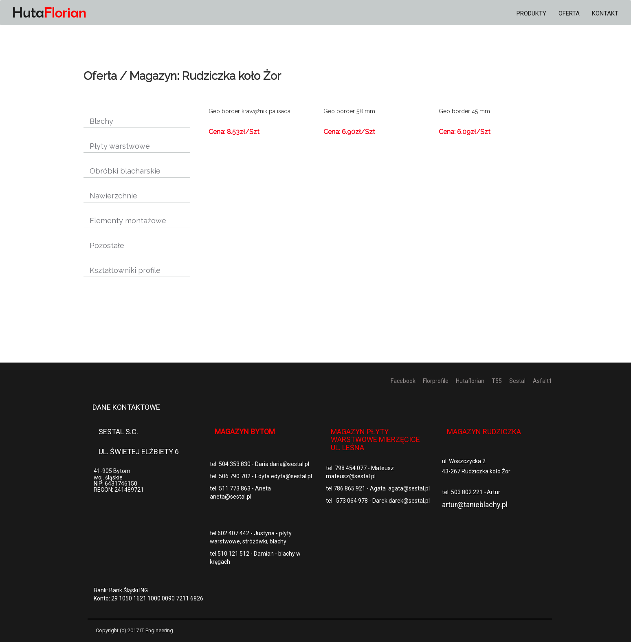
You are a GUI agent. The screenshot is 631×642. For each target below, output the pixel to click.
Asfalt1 (542, 381)
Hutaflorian (470, 381)
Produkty (531, 13)
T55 (497, 381)
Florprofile (436, 381)
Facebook (403, 381)
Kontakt (605, 13)
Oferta (569, 13)
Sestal (517, 381)
